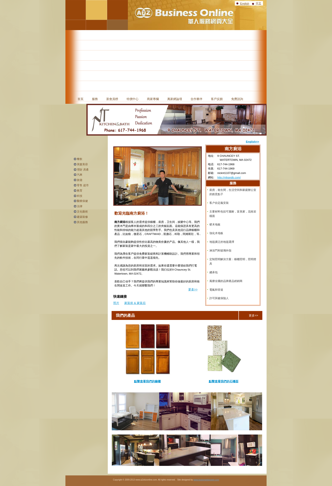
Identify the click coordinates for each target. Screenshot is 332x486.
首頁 (80, 99)
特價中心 (132, 99)
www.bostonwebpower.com (206, 480)
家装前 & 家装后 (135, 303)
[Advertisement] (166, 62)
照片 (116, 303)
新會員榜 (112, 99)
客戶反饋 (217, 99)
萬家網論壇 (174, 99)
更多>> (193, 289)
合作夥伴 (196, 99)
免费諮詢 (237, 99)
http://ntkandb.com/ (229, 177)
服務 (95, 99)
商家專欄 (153, 99)
